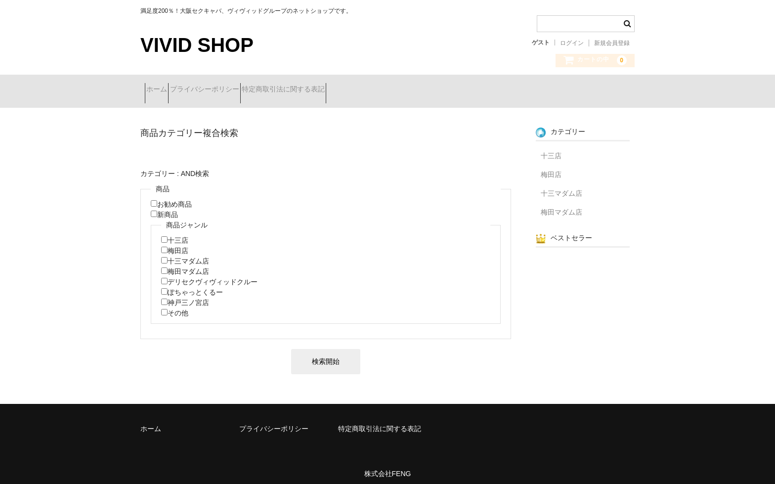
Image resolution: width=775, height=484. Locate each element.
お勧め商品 (174, 197)
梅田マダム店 (188, 264)
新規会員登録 (612, 43)
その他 (178, 305)
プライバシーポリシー (226, 90)
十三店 (178, 233)
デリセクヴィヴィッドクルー (213, 274)
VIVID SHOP (197, 45)
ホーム (161, 90)
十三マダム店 (188, 254)
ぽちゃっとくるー (195, 285)
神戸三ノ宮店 (188, 295)
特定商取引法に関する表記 (322, 90)
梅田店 (178, 243)
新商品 (167, 207)
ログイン (572, 43)
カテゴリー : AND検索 (174, 166)
